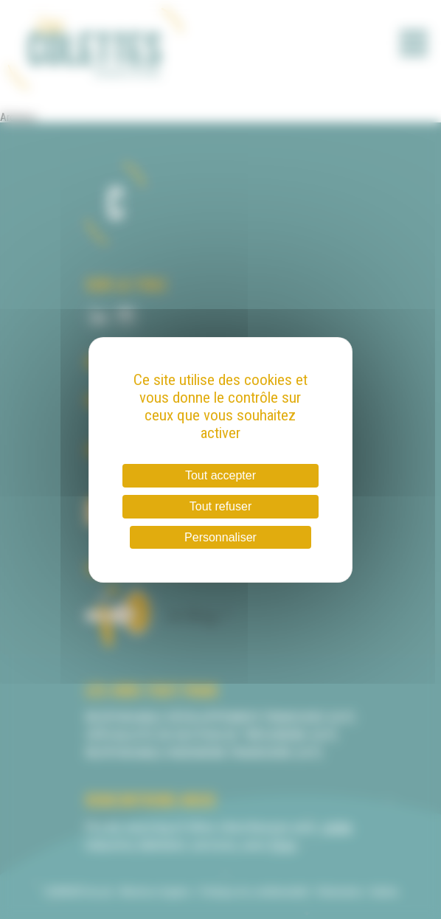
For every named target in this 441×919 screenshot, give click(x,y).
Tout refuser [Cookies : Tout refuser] (220, 506)
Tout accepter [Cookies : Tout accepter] (220, 475)
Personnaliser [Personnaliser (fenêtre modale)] (220, 537)
